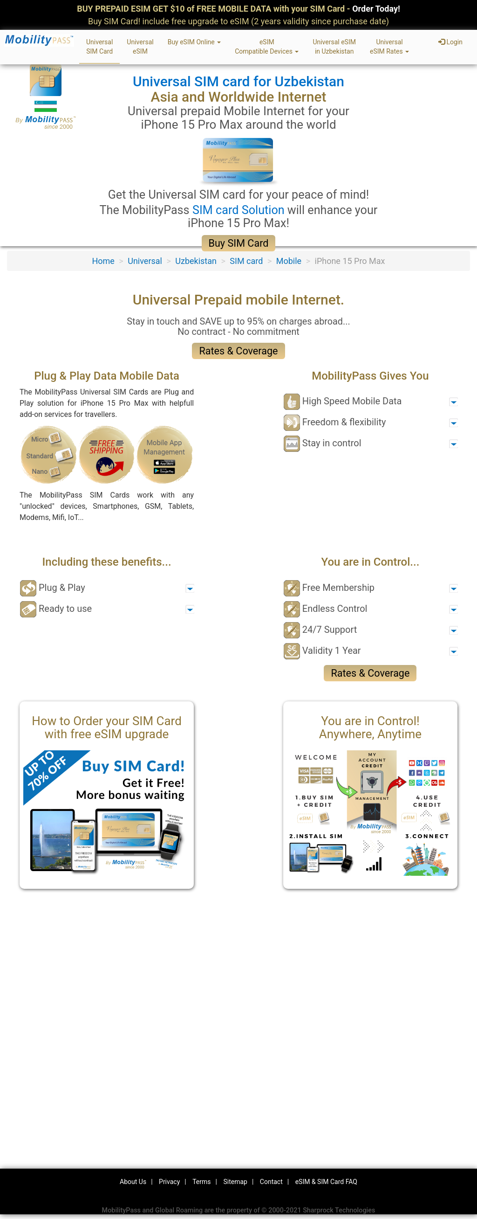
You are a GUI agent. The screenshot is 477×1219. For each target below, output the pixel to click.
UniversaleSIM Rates (389, 46)
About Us (133, 1181)
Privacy (169, 1181)
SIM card (246, 261)
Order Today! (376, 9)
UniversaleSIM (140, 46)
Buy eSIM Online (194, 42)
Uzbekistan (196, 261)
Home (103, 261)
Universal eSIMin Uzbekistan (334, 46)
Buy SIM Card (239, 243)
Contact (271, 1181)
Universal (145, 261)
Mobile (288, 261)
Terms (201, 1181)
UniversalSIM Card (99, 46)
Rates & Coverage (238, 351)
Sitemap (235, 1181)
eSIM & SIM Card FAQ (326, 1181)
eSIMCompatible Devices (267, 46)
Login (450, 42)
